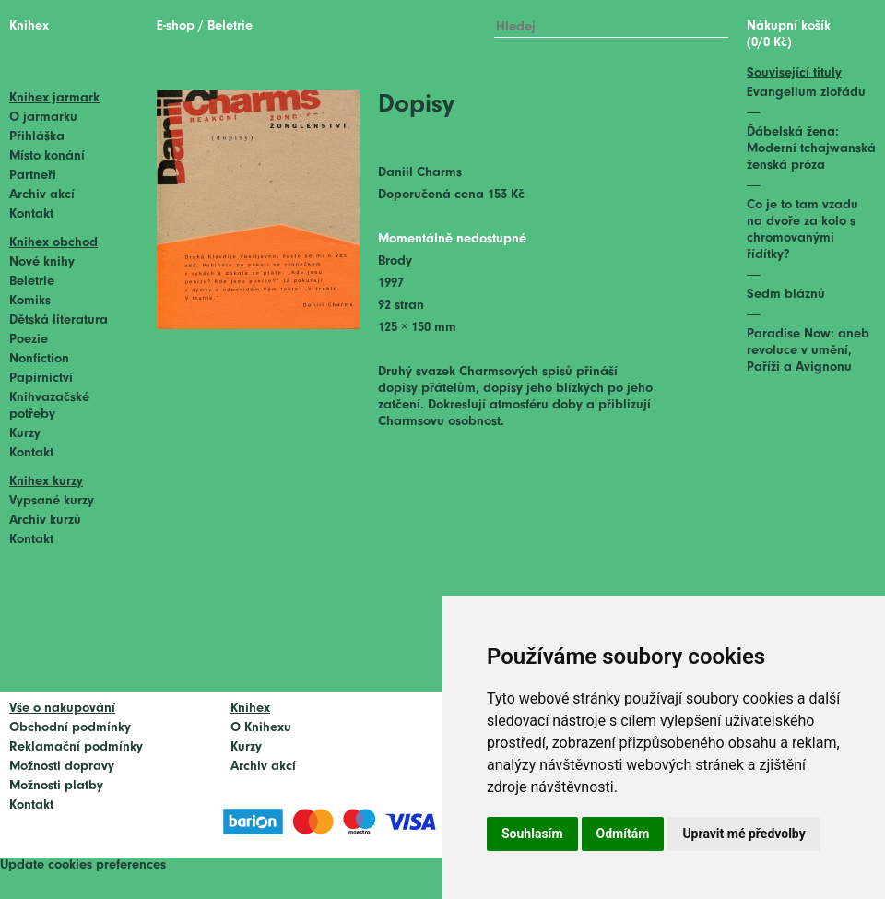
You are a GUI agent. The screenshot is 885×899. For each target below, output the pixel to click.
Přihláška (37, 137)
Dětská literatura (58, 320)
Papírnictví (41, 378)
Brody (395, 261)
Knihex (29, 26)
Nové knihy (42, 262)
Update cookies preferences (83, 865)
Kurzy (25, 434)
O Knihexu (260, 728)
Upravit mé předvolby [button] (743, 833)
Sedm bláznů (786, 295)
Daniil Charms (420, 173)
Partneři (32, 176)
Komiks (30, 301)
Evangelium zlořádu (806, 93)
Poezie (28, 340)
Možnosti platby (56, 786)
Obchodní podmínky (70, 728)
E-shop (176, 26)
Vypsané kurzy (51, 501)
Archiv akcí (42, 195)
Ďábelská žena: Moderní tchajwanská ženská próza (811, 149)
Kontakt (31, 214)
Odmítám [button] (623, 833)
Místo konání (47, 156)
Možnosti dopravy (61, 767)
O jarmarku (43, 118)
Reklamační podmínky (76, 747)
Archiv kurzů (45, 520)
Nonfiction (39, 359)
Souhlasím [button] (532, 833)
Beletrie (31, 282)
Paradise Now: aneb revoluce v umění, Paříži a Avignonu (808, 350)
